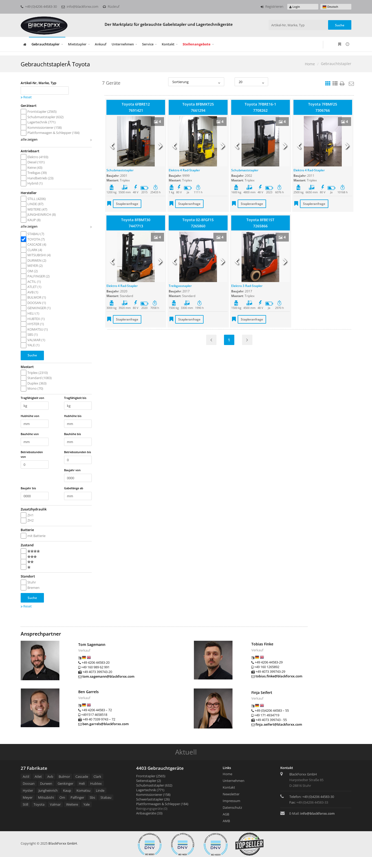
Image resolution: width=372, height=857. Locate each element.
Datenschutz (232, 807)
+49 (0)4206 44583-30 (39, 6)
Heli (82, 783)
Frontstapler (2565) (150, 776)
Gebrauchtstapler (46, 44)
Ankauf (100, 44)
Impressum (231, 800)
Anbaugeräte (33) (149, 813)
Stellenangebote (197, 44)
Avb (50, 776)
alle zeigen (56, 140)
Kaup (67, 790)
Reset (26, 97)
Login (294, 7)
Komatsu (83, 790)
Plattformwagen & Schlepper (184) (162, 804)
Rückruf (111, 6)
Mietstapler (77, 44)
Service (147, 44)
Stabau (105, 797)
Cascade (81, 776)
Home (310, 63)
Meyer (28, 797)
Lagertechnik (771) (150, 790)
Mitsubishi (46, 797)
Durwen (46, 783)
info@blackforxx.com (79, 6)
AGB (226, 814)
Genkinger (65, 783)
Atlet (38, 776)
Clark (97, 776)
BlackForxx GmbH (62, 843)
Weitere (72, 804)
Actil (26, 776)
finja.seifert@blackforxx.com (278, 724)
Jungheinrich (48, 790)
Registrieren (272, 6)
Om (62, 797)
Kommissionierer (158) (153, 794)
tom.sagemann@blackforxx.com (108, 676)
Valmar (55, 804)
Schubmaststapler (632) (154, 785)
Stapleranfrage (127, 204)
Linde (100, 790)
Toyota (39, 804)
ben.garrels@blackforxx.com (105, 724)
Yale (86, 804)
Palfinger (77, 797)
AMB (226, 821)
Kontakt (168, 44)
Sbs (92, 797)
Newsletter (231, 794)
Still (25, 804)
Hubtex (96, 783)
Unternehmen (123, 44)
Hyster (28, 790)
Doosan (29, 783)
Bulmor (64, 776)
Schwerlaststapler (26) (153, 799)
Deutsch (330, 7)
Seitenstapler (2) (148, 780)
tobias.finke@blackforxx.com (278, 676)
